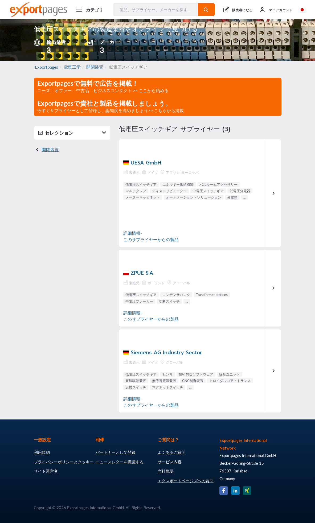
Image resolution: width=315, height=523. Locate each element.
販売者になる (242, 10)
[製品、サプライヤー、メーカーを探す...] (155, 9)
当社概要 (166, 471)
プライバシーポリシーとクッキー (64, 461)
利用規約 (42, 452)
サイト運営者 (46, 471)
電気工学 (72, 66)
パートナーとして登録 (116, 452)
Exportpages (46, 66)
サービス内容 (170, 461)
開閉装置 (94, 66)
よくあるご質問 (172, 452)
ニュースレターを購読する (120, 461)
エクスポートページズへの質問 (186, 480)
